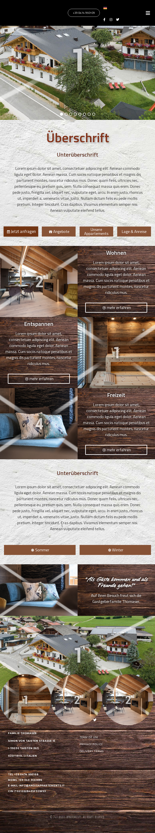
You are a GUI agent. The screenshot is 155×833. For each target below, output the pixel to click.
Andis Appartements (70, 817)
